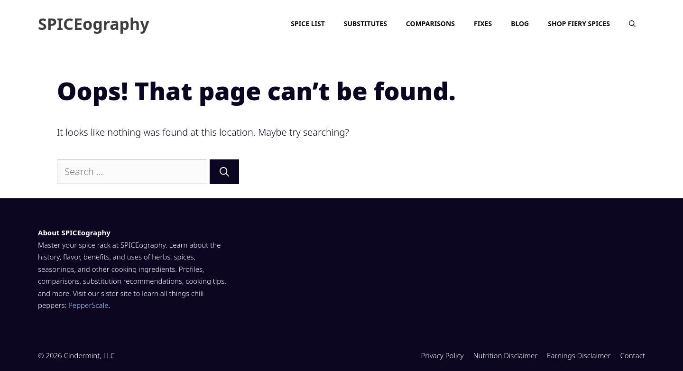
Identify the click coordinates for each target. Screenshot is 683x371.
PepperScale (88, 305)
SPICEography (93, 24)
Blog (520, 23)
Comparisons (430, 23)
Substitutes (365, 23)
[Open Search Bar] (632, 23)
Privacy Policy (442, 355)
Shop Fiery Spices (579, 23)
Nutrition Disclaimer (505, 355)
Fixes (483, 23)
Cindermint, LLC (89, 355)
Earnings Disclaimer (578, 355)
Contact (632, 355)
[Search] (224, 171)
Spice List (307, 23)
